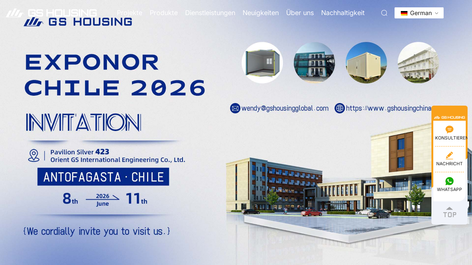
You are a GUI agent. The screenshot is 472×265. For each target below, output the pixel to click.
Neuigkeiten (261, 13)
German (416, 13)
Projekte (129, 13)
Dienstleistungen (210, 13)
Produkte (164, 13)
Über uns (300, 13)
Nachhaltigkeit (343, 13)
